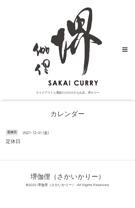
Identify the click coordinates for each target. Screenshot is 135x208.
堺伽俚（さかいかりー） (68, 177)
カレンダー (67, 114)
